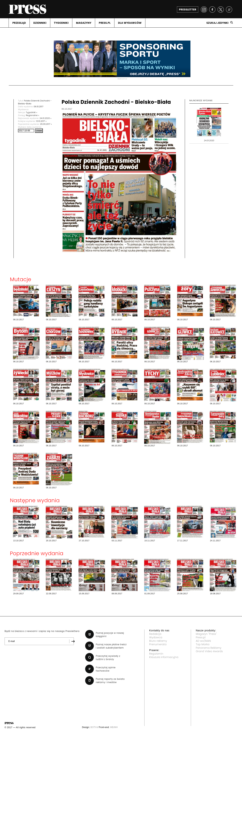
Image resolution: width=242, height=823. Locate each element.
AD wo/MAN (203, 641)
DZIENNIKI (39, 23)
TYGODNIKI (61, 23)
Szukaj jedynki (217, 23)
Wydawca (155, 637)
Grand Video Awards (209, 651)
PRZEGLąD (19, 23)
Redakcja (155, 634)
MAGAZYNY (83, 23)
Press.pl (201, 637)
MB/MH (114, 727)
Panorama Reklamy (208, 648)
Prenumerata (158, 644)
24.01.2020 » (45, 118)
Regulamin (156, 653)
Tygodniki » (31, 112)
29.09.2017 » (46, 124)
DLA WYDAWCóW (130, 23)
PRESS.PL (104, 23)
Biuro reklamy (158, 641)
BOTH (94, 727)
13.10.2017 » (41, 121)
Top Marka (202, 644)
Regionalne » (32, 115)
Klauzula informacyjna (163, 657)
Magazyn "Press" (206, 634)
